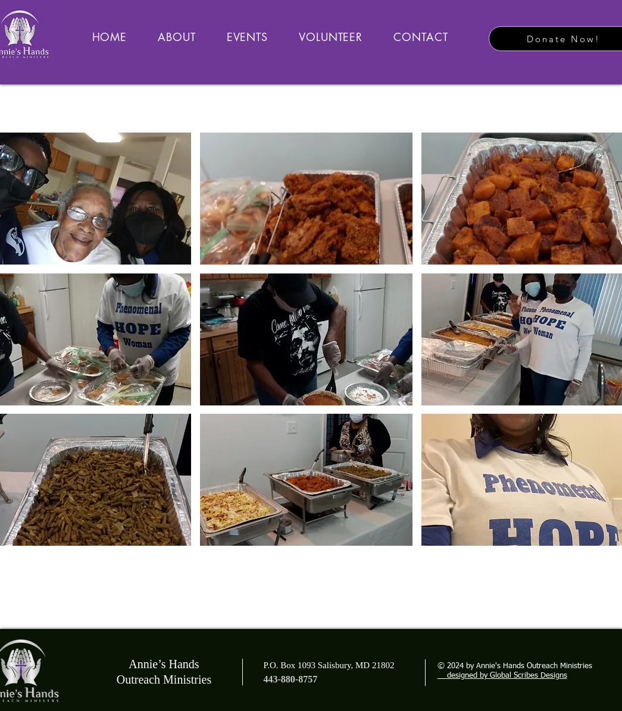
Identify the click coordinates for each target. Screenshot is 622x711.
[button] (306, 199)
